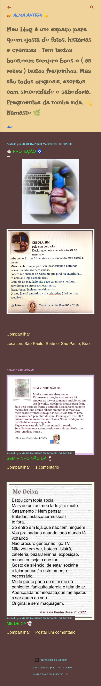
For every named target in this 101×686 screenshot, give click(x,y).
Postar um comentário (55, 632)
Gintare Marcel (63, 667)
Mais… (11, 127)
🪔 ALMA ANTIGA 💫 (27, 15)
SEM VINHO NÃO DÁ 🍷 (30, 458)
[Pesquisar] (92, 6)
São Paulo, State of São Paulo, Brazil (58, 343)
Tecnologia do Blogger (50, 659)
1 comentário (47, 467)
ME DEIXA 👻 (19, 623)
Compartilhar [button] (18, 334)
